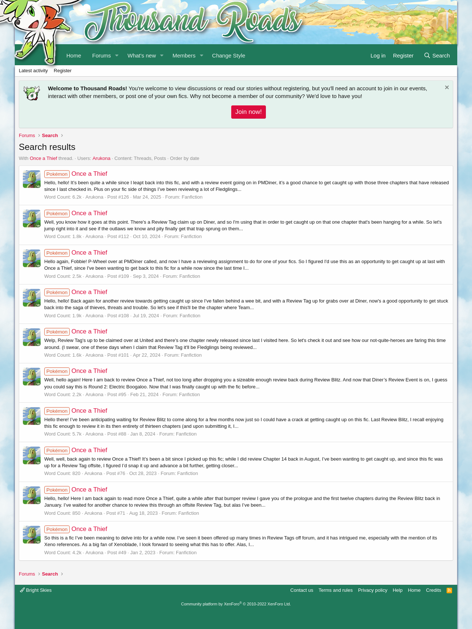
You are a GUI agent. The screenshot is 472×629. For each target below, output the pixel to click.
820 (76, 473)
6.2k (76, 197)
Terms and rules (336, 590)
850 (76, 513)
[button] (117, 54)
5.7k (76, 434)
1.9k (76, 315)
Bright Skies (36, 590)
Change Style (228, 55)
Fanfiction (192, 197)
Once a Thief (43, 158)
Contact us (301, 590)
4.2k (76, 552)
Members (184, 55)
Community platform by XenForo (236, 604)
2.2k (76, 394)
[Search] (437, 54)
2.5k (76, 276)
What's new (142, 55)
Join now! (248, 111)
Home (414, 590)
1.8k (76, 236)
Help (398, 590)
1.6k (76, 355)
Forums (101, 55)
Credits (433, 590)
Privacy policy (372, 590)
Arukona (101, 158)
